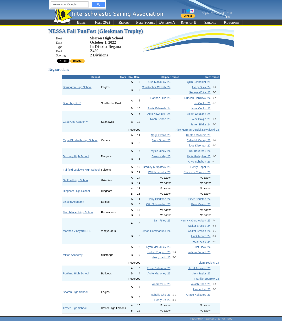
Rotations (231, 22)
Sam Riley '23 (161, 220)
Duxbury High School (76, 156)
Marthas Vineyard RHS (77, 230)
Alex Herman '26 (186, 129)
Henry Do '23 (162, 299)
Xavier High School (74, 308)
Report (124, 22)
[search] (68, 4)
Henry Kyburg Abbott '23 (195, 220)
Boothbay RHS (72, 103)
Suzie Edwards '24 (158, 108)
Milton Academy (73, 254)
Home (81, 22)
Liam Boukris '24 (209, 262)
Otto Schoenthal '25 (158, 204)
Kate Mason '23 (201, 204)
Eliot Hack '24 (202, 247)
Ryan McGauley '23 (158, 247)
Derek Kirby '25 (161, 156)
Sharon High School (75, 292)
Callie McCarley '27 (199, 140)
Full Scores (145, 22)
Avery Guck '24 (201, 87)
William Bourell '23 (199, 252)
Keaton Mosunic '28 (198, 135)
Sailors (210, 22)
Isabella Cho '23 (160, 294)
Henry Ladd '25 (161, 257)
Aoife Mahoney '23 (158, 273)
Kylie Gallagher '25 (198, 156)
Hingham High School (76, 190)
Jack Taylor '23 (201, 273)
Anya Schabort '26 (199, 161)
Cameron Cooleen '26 (197, 172)
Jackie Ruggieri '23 (158, 252)
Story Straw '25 (161, 140)
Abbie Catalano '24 (198, 113)
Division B (188, 22)
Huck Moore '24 (200, 236)
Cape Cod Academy (75, 121)
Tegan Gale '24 (201, 241)
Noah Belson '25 (160, 119)
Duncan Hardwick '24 (197, 98)
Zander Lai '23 (202, 289)
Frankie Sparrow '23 (206, 278)
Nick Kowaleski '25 (207, 129)
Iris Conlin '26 (202, 103)
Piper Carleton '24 (199, 199)
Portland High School (76, 273)
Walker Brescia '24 (199, 225)
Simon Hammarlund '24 (155, 230)
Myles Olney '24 (160, 150)
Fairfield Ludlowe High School (81, 169)
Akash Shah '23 (200, 284)
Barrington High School (77, 87)
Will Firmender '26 (159, 172)
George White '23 (200, 92)
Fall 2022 (102, 22)
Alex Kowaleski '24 (159, 113)
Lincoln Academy (73, 201)
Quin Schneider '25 (199, 81)
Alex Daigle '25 (201, 119)
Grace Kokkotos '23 (198, 294)
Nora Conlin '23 (201, 108)
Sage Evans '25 (160, 135)
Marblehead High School (78, 212)
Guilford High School (75, 180)
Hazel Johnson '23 (199, 268)
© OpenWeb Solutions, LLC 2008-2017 (211, 319)
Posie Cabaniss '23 (158, 268)
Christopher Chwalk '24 (156, 87)
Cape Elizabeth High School (80, 140)
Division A (167, 22)
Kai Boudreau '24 (200, 150)
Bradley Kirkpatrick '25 (156, 167)
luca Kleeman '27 (200, 145)
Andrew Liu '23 (161, 284)
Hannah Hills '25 (160, 98)
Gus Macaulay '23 (159, 81)
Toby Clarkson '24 (159, 199)
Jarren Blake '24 (201, 124)
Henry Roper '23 (200, 167)
